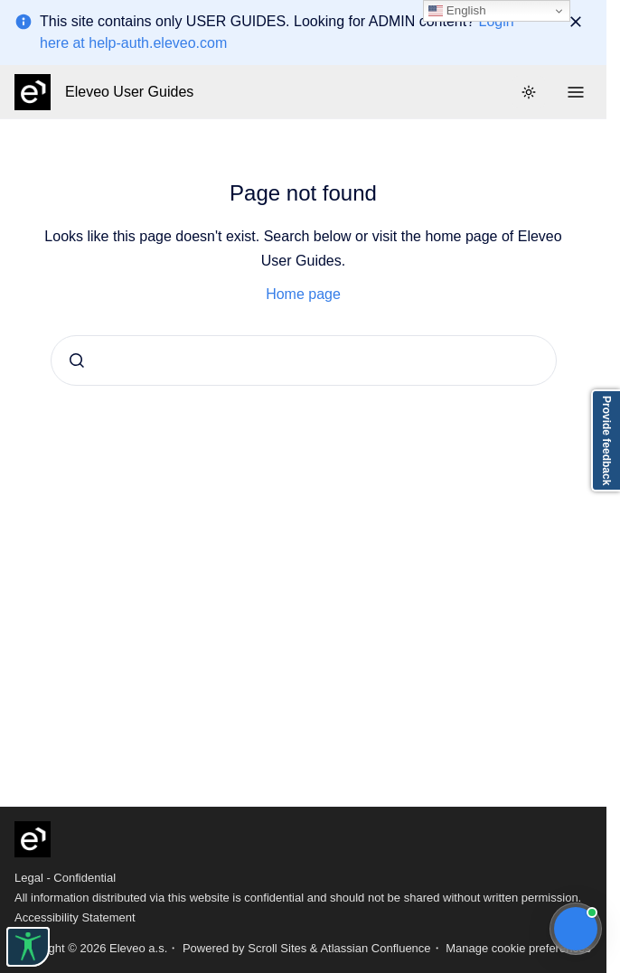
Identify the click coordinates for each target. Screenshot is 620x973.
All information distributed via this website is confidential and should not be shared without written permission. (297, 897)
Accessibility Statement (75, 917)
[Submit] (76, 360)
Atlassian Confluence (375, 948)
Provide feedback (606, 440)
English (456, 11)
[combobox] (304, 360)
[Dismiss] (576, 22)
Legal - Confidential (65, 877)
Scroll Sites (277, 948)
